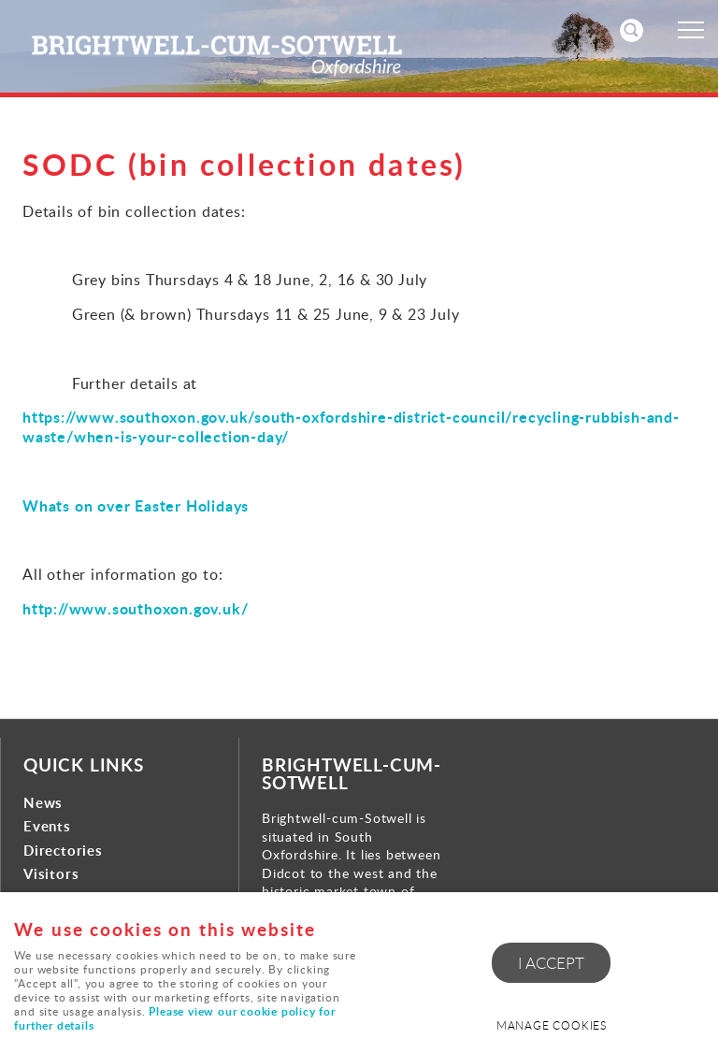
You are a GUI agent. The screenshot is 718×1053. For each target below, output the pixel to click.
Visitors (51, 874)
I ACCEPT (551, 963)
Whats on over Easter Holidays (135, 505)
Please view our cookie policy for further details (174, 1019)
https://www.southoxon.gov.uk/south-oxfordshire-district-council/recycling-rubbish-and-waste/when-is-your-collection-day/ (351, 426)
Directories (63, 850)
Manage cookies (551, 1025)
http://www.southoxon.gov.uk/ (135, 608)
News (43, 803)
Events (47, 826)
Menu (685, 30)
